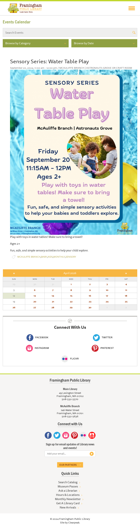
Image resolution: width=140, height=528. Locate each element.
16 (90, 295)
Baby (44, 256)
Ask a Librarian (67, 490)
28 (52, 307)
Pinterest (103, 348)
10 (107, 290)
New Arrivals (68, 507)
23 (90, 301)
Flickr (70, 359)
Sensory (71, 256)
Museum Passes (68, 486)
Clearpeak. (74, 523)
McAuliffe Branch (29, 256)
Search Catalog (67, 482)
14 (53, 295)
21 (53, 301)
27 (34, 307)
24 (107, 301)
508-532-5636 (70, 416)
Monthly (59, 256)
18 (126, 295)
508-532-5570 (70, 399)
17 (107, 295)
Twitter (102, 337)
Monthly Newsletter (68, 499)
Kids (50, 256)
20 (34, 301)
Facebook (37, 337)
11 (126, 290)
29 (71, 307)
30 (90, 307)
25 (126, 301)
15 (71, 295)
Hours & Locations (68, 494)
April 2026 (70, 273)
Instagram (37, 348)
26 (14, 307)
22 (71, 301)
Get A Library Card (68, 503)
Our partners (68, 465)
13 (35, 295)
